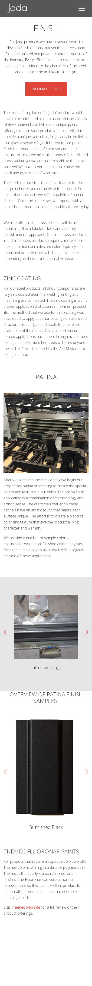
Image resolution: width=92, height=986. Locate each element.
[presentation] (5, 632)
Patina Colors (46, 89)
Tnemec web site (25, 907)
